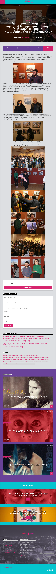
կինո (26, 361)
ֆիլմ (33, 363)
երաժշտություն (7, 361)
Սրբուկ (25, 359)
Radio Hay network (13, 355)
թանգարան (15, 361)
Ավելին (22, 555)
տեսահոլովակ (7, 363)
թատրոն (22, 361)
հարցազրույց (37, 361)
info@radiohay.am (9, 547)
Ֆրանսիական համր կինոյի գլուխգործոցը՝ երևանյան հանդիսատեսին (26, 338)
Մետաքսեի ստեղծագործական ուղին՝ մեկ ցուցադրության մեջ (23, 336)
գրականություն (45, 359)
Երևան (28, 355)
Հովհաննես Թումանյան (35, 357)
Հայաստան (34, 355)
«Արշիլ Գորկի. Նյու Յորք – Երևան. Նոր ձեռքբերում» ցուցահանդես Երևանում (25, 344)
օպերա (29, 363)
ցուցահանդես (15, 363)
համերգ (31, 361)
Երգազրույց (22, 355)
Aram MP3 (5, 355)
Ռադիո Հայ (25, 38)
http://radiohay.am (9, 542)
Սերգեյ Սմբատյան (18, 359)
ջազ (43, 361)
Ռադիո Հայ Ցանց (7, 359)
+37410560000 (8, 545)
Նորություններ (28, 20)
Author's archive (28, 288)
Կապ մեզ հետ (8, 567)
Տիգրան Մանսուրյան (34, 359)
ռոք (46, 361)
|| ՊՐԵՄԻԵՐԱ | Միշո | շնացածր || (13, 347)
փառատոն (23, 363)
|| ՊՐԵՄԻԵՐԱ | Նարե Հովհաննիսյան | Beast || (16, 341)
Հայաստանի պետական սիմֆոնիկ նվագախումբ (15, 357)
